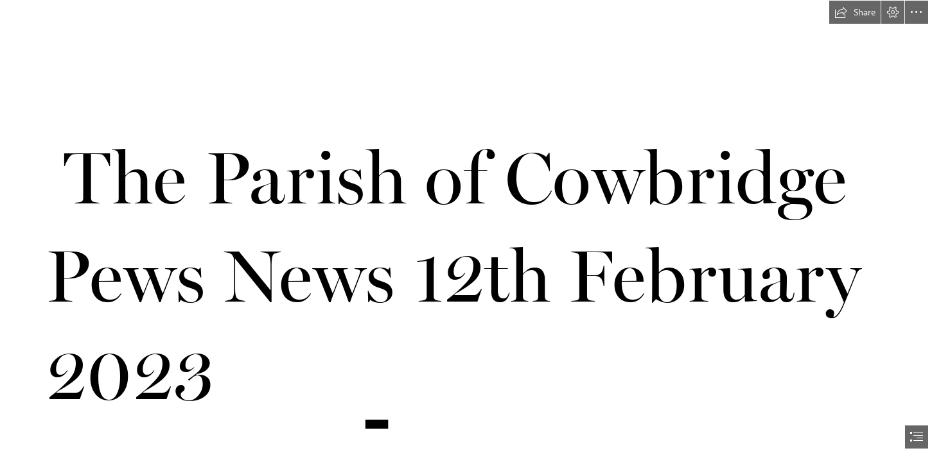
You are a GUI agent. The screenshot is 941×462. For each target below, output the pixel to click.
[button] (855, 12)
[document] (470, 231)
